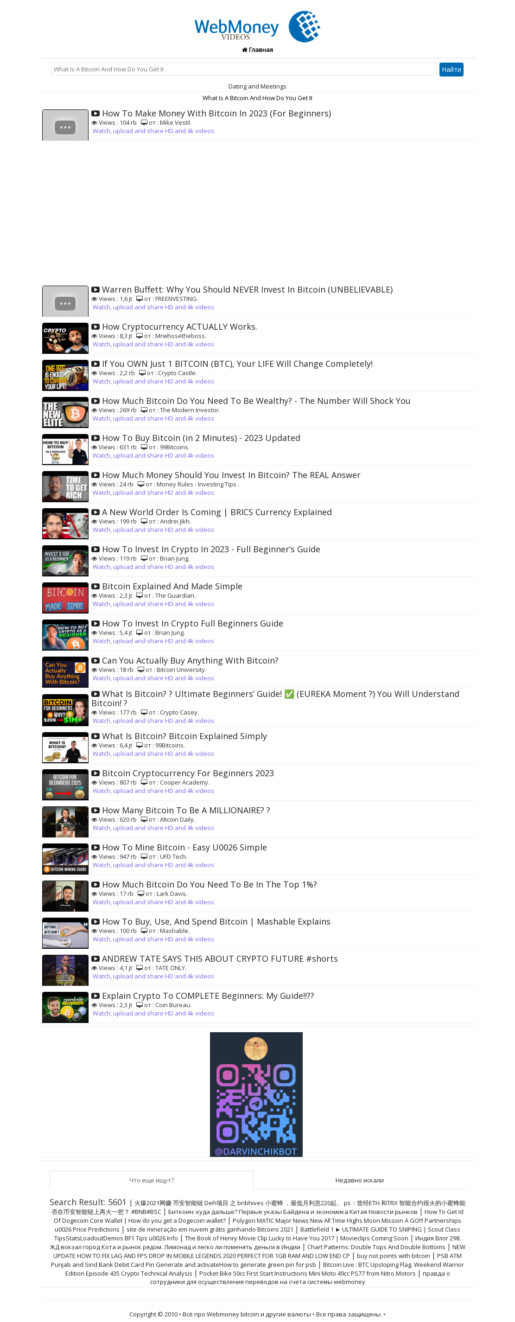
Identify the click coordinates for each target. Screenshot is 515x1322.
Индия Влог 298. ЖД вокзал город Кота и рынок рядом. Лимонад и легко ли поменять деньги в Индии (255, 1242)
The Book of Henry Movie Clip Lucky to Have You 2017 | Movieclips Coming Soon (296, 1238)
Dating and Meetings (257, 86)
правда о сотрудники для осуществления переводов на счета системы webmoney (300, 1277)
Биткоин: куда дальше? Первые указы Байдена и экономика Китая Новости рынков (293, 1211)
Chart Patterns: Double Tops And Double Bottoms (376, 1247)
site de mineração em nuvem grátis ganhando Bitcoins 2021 (210, 1229)
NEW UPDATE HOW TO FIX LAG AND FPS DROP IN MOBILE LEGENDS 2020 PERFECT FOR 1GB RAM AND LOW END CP (259, 1251)
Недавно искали (360, 1180)
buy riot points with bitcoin (393, 1256)
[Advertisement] (258, 210)
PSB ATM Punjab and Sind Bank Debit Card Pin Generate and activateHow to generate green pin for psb (256, 1260)
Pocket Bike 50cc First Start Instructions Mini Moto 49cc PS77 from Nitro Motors (307, 1273)
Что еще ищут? (151, 1180)
